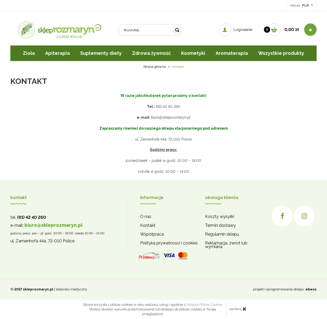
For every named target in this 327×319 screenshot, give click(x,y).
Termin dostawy (220, 225)
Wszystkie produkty (281, 53)
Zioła (29, 53)
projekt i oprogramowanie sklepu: (285, 289)
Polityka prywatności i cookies (169, 243)
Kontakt (147, 225)
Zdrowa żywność (151, 53)
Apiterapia (57, 53)
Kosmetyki (193, 53)
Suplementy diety (101, 53)
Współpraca (152, 234)
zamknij (238, 308)
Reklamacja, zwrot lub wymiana (226, 245)
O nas (145, 216)
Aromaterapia (232, 53)
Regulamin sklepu (222, 234)
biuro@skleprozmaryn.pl (53, 225)
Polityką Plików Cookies (204, 305)
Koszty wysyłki (219, 216)
